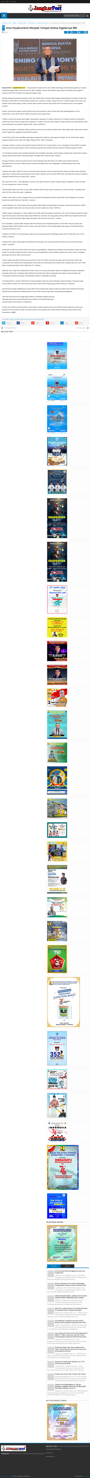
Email (81, 32)
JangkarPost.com (6, 1476)
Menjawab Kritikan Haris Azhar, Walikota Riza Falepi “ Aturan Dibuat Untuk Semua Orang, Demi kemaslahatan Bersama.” (70, 1349)
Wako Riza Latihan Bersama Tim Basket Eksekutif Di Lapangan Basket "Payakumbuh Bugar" (71, 1309)
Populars (54, 1266)
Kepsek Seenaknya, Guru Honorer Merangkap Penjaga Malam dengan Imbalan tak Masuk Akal (70, 1284)
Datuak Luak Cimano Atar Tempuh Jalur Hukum (70, 1374)
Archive (67, 1266)
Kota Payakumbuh (38, 319)
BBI (7, 319)
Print (74, 32)
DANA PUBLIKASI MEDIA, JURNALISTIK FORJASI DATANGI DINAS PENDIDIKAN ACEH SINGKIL (71, 1297)
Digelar (11, 319)
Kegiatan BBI (19, 319)
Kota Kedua (27, 319)
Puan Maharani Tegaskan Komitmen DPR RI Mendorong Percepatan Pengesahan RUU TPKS (70, 1321)
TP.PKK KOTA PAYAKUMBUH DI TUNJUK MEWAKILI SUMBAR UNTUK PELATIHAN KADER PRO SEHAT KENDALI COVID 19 (70, 1386)
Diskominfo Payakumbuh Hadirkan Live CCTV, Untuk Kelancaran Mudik (70, 1362)
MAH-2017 (85, 1476)
